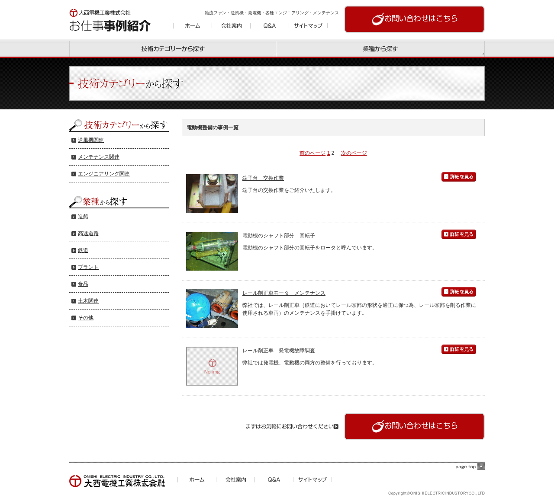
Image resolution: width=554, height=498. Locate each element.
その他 (85, 318)
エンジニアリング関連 (104, 174)
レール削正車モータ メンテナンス (283, 293)
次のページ (354, 153)
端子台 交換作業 (263, 178)
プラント (88, 267)
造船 (83, 217)
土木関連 (88, 301)
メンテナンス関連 (98, 157)
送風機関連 (91, 140)
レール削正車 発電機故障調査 (278, 351)
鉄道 (83, 250)
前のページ (312, 153)
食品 (83, 284)
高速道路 (88, 233)
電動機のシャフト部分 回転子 (278, 236)
